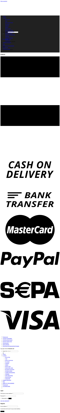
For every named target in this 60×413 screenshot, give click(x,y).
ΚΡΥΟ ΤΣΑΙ (7, 357)
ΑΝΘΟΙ (6, 365)
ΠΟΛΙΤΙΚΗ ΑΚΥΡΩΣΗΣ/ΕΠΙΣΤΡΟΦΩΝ (11, 346)
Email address (3, 406)
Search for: (5, 351)
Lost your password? (4, 401)
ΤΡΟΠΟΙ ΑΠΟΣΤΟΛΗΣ (7, 340)
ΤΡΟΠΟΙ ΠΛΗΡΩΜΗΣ (7, 338)
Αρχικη (4, 354)
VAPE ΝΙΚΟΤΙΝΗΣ (9, 38)
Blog (4, 44)
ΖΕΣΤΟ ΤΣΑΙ (7, 29)
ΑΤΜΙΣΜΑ (7, 36)
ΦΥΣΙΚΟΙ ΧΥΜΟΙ (8, 33)
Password (2, 396)
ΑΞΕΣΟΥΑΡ (7, 41)
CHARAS (7, 363)
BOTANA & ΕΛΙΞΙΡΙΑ (9, 32)
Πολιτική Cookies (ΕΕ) (7, 341)
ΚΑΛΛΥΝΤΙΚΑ (8, 39)
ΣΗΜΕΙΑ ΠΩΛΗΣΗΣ (7, 42)
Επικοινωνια (5, 47)
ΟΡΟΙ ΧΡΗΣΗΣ (6, 344)
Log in (10, 398)
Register (2, 411)
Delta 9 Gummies (9, 360)
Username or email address (6, 393)
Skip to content (3, 1)
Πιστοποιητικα (6, 343)
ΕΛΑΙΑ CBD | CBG (9, 30)
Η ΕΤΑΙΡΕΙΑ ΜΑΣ (6, 49)
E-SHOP (4, 356)
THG (6, 359)
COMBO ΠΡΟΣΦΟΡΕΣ (10, 35)
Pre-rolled (7, 362)
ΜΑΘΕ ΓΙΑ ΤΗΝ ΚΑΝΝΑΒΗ (8, 46)
